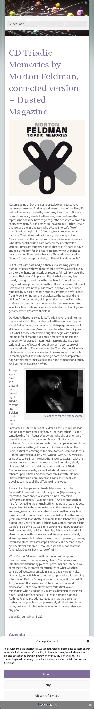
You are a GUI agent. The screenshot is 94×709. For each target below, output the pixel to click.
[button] (88, 641)
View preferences (47, 695)
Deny (47, 685)
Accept (47, 674)
